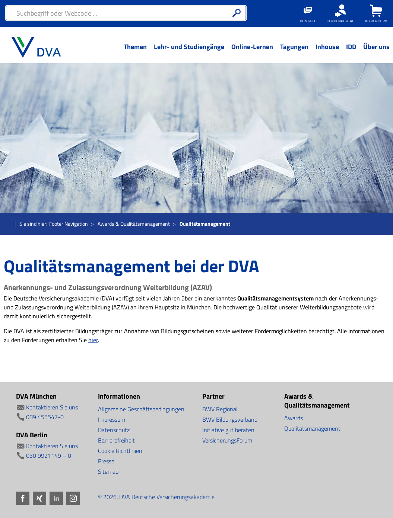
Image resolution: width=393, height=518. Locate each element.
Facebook (22, 498)
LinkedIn (56, 498)
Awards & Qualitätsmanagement (134, 224)
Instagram (73, 498)
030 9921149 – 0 (48, 455)
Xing (39, 498)
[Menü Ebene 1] (135, 52)
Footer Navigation (68, 224)
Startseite (8, 224)
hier (93, 339)
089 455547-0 (45, 416)
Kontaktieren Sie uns (52, 407)
